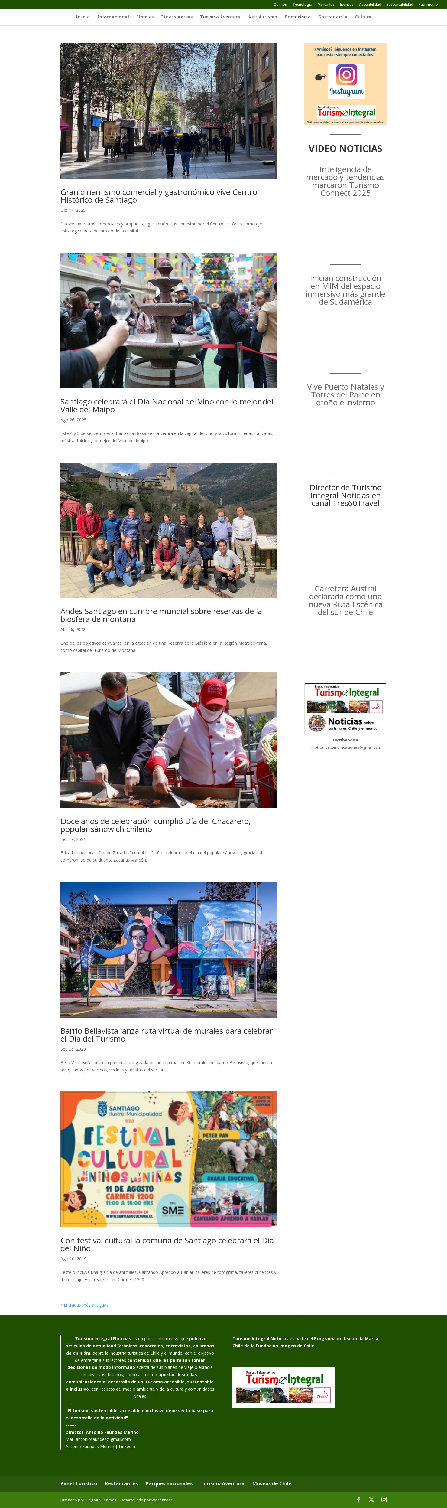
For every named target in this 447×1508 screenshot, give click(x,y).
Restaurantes (121, 1483)
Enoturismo (298, 17)
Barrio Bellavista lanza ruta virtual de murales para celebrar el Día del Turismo (166, 1034)
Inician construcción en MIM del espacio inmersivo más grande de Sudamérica (345, 290)
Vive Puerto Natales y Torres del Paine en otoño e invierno (345, 394)
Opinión (280, 5)
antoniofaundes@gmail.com (103, 1439)
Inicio (83, 17)
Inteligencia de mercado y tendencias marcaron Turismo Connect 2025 (345, 181)
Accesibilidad (370, 5)
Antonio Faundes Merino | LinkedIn (100, 1446)
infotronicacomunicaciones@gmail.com (345, 747)
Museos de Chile (272, 1483)
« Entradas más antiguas (84, 1305)
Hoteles (145, 17)
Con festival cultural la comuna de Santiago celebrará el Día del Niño (167, 1244)
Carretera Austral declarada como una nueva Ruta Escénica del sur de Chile (346, 600)
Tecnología (302, 5)
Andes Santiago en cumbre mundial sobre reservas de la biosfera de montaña (161, 615)
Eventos (347, 5)
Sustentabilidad (400, 5)
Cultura (363, 17)
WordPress (162, 1500)
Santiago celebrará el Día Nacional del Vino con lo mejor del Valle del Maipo (166, 405)
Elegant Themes (100, 1500)
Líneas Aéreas (177, 17)
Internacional (113, 17)
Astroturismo (262, 17)
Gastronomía (333, 17)
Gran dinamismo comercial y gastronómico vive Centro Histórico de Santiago (158, 195)
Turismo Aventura (220, 17)
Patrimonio (428, 5)
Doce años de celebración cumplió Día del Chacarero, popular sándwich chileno (155, 825)
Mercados (326, 5)
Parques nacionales (169, 1483)
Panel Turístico (78, 1483)
